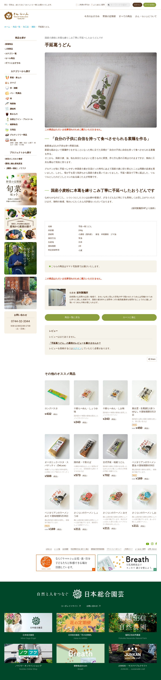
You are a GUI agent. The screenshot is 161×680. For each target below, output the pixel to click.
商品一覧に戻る (72, 317)
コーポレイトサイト (69, 606)
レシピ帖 (57, 549)
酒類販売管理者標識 (97, 549)
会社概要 (65, 549)
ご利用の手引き (83, 5)
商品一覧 (16, 27)
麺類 (33, 27)
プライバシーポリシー (114, 549)
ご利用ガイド (128, 549)
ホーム (7, 27)
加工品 (26, 27)
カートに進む (129, 317)
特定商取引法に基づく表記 (80, 549)
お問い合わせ (152, 549)
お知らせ (49, 549)
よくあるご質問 (98, 5)
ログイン (77, 348)
